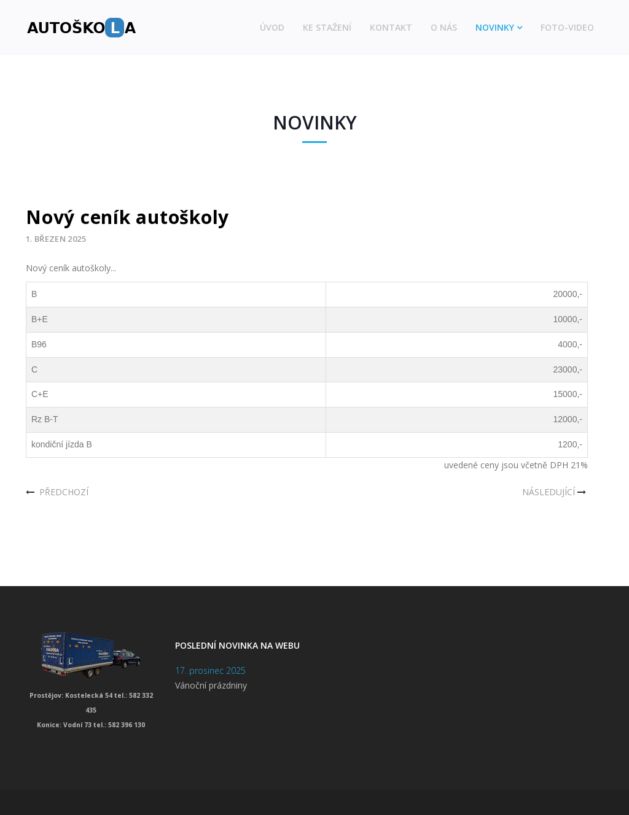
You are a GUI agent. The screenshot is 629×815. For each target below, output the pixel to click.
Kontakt (391, 27)
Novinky (494, 27)
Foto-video (567, 27)
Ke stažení (327, 27)
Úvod (272, 27)
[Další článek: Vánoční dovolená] (555, 492)
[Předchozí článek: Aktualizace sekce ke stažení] (57, 492)
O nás (444, 27)
